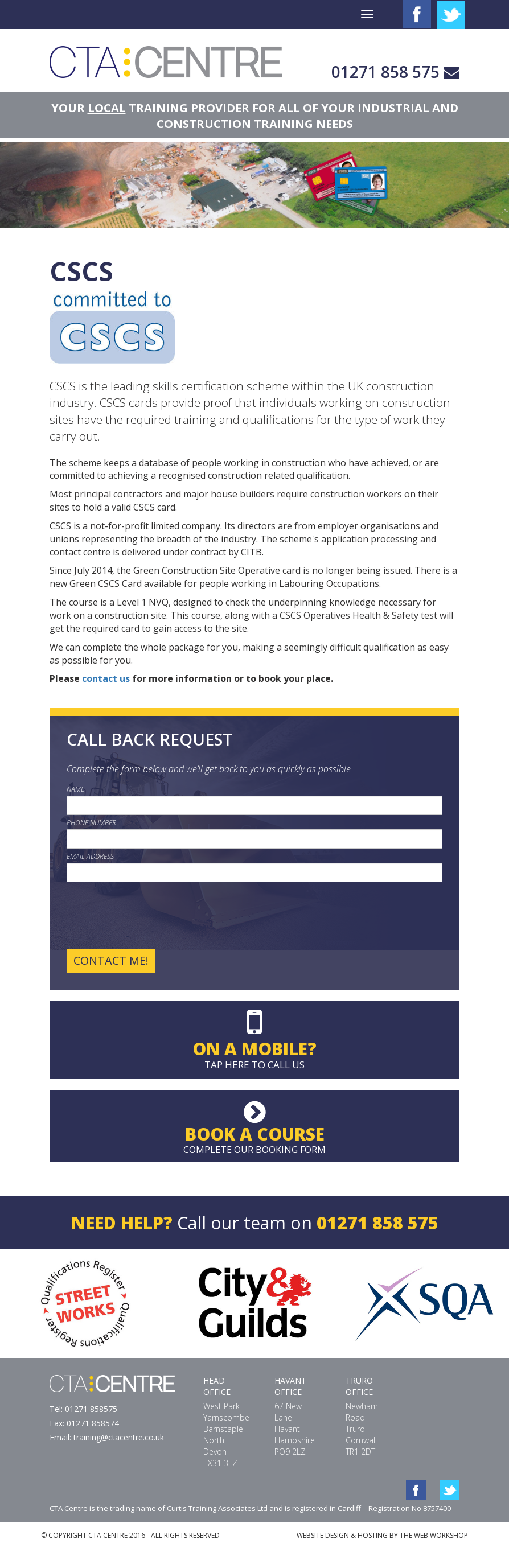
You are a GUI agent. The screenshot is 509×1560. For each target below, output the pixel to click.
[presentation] (153, 916)
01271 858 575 (385, 72)
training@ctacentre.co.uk (118, 1437)
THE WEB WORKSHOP (434, 1535)
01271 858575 (91, 1408)
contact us (106, 678)
